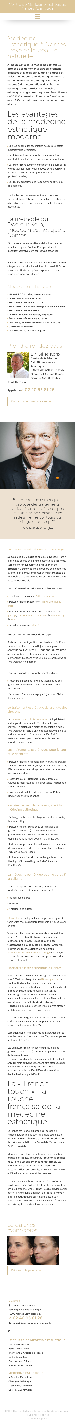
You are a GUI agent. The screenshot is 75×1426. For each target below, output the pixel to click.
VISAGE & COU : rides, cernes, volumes (30, 294)
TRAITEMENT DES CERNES (24, 310)
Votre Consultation (18, 1348)
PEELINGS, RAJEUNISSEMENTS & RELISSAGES (34, 322)
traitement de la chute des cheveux (30, 719)
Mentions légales (38, 1418)
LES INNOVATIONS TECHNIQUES (27, 330)
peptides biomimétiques (20, 741)
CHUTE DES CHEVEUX (21, 326)
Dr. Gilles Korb (45, 354)
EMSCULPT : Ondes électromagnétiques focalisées (37, 306)
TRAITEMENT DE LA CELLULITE (26, 302)
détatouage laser (49, 979)
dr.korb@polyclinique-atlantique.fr (32, 1323)
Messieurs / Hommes (20, 1385)
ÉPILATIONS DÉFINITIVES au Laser (28, 318)
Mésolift (36, 625)
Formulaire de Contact (20, 1365)
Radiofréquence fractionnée (33, 615)
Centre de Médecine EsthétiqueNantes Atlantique (37, 6)
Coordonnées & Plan (19, 1361)
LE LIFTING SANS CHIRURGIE (25, 298)
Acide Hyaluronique (45, 596)
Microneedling (58, 615)
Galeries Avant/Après (20, 1389)
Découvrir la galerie (24, 1270)
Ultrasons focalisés (29, 684)
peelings (12, 615)
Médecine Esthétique (20, 1377)
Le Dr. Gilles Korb (17, 1357)
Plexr (13, 619)
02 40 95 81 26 (39, 389)
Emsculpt (14, 918)
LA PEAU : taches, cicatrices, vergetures (31, 314)
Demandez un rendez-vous (29, 401)
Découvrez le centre (19, 1344)
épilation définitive (19, 1032)
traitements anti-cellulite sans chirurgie (29, 952)
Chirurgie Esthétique (19, 1381)
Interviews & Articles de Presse (25, 1352)
